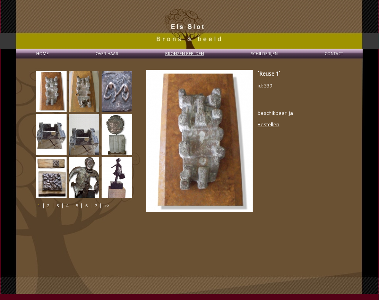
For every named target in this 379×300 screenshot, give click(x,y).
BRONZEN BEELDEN (184, 53)
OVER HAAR (107, 53)
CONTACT (334, 53)
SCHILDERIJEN (264, 53)
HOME (42, 53)
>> (107, 205)
